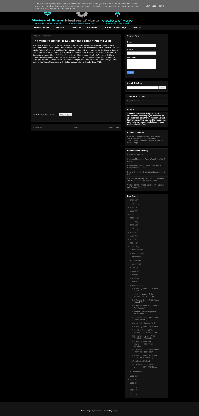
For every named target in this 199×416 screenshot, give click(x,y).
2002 (132, 387)
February (136, 285)
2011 (132, 379)
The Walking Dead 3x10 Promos (145, 326)
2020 (132, 222)
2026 (132, 200)
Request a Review (41, 27)
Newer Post (38, 128)
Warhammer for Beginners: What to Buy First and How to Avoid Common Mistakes (145, 179)
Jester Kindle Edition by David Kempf (142, 138)
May (134, 275)
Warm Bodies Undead (141, 361)
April (134, 278)
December (136, 250)
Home (76, 128)
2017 (132, 232)
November (136, 253)
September (137, 260)
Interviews (59, 27)
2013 (132, 246)
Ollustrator (98, 411)
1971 (132, 390)
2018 (132, 229)
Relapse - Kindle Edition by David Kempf (143, 136)
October (135, 257)
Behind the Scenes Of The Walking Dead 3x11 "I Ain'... (144, 295)
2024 (132, 207)
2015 (132, 239)
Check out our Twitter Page (114, 27)
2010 (132, 383)
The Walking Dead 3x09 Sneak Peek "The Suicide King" (144, 356)
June (134, 271)
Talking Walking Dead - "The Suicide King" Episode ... (143, 337)
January (135, 371)
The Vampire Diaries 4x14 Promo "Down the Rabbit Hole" (145, 351)
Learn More (151, 6)
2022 (132, 214)
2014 (132, 243)
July (134, 267)
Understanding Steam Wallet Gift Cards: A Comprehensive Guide (144, 166)
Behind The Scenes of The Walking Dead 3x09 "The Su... (145, 331)
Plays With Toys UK (135, 155)
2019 (132, 225)
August (135, 264)
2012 (132, 376)
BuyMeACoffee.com (135, 100)
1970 (132, 394)
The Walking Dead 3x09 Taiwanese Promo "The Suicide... (142, 344)
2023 (132, 211)
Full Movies (92, 27)
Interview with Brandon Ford (143, 323)
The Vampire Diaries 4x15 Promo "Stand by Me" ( (145, 318)
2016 (132, 236)
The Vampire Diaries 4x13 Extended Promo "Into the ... (144, 366)
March (135, 282)
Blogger (115, 411)
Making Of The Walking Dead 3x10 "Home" (144, 312)
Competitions (75, 27)
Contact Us (136, 27)
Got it (161, 6)
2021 (132, 218)
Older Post (114, 128)
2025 (132, 204)
